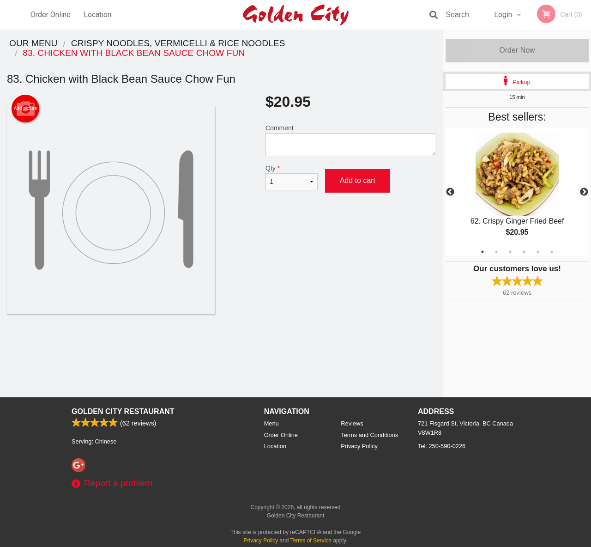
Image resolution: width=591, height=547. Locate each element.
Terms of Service (311, 540)
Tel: (441, 446)
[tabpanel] (517, 192)
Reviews (352, 423)
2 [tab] (496, 251)
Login (503, 14)
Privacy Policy (359, 446)
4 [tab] (524, 251)
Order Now (517, 50)
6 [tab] (551, 251)
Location (97, 14)
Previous (450, 192)
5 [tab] (538, 251)
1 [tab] (482, 251)
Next (584, 192)
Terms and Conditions (369, 435)
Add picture (25, 108)
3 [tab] (510, 251)
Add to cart (357, 180)
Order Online (50, 14)
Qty (291, 177)
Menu (271, 423)
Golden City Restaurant (123, 411)
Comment (350, 140)
